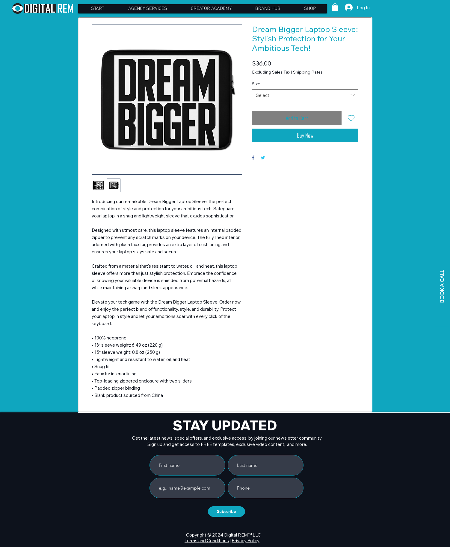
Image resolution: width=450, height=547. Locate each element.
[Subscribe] (226, 511)
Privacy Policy (245, 540)
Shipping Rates (308, 72)
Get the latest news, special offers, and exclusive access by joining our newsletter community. (227, 438)
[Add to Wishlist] (351, 118)
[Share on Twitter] (262, 158)
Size (256, 83)
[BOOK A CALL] (442, 286)
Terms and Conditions (207, 540)
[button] (335, 7)
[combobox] (305, 95)
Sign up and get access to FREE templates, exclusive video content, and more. (227, 444)
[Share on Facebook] (253, 158)
